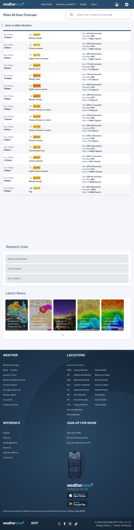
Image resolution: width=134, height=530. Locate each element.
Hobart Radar (100, 404)
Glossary (7, 437)
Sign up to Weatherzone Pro (79, 442)
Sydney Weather (81, 370)
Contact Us (8, 457)
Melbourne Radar (102, 375)
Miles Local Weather (17, 258)
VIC (68, 375)
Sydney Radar (101, 370)
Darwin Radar (101, 399)
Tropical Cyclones (10, 404)
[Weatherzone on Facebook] (64, 524)
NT (68, 399)
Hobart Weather (81, 404)
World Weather (73, 414)
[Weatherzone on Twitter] (59, 524)
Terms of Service (122, 525)
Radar (5, 370)
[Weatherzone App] (77, 481)
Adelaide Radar (101, 389)
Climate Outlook (10, 385)
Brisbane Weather (82, 380)
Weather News (9, 394)
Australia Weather (75, 409)
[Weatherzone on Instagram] (70, 524)
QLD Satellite (14, 278)
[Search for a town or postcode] (98, 15)
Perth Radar (100, 394)
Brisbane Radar (101, 380)
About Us (7, 447)
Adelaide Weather (81, 389)
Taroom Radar (15, 268)
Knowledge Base (10, 442)
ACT (69, 385)
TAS (68, 404)
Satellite (14, 370)
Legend (6, 432)
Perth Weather (80, 394)
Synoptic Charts (10, 375)
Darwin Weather (81, 399)
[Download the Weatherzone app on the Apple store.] (77, 495)
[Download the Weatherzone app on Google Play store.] (77, 504)
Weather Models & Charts (14, 380)
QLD (69, 380)
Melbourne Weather (82, 375)
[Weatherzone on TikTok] (76, 524)
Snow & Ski (8, 399)
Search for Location (75, 365)
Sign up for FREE (74, 432)
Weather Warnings (11, 365)
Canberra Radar (102, 385)
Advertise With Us (10, 452)
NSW (69, 370)
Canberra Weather (82, 385)
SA (68, 389)
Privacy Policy (103, 525)
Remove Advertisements (77, 437)
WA (68, 394)
